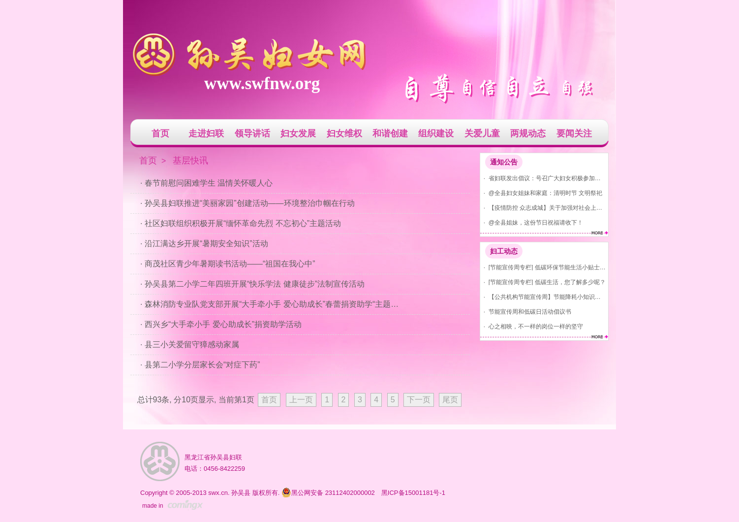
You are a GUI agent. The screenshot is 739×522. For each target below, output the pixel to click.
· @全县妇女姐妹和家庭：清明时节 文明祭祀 (541, 193)
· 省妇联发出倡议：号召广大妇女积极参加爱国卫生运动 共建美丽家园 (543, 178)
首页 (160, 133)
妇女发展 (298, 133)
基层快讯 (190, 160)
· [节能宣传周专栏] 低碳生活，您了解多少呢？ (543, 282)
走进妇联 (206, 133)
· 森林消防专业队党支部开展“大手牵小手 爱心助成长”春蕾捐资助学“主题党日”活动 (272, 304)
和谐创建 (390, 133)
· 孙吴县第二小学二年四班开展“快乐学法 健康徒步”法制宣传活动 (252, 284)
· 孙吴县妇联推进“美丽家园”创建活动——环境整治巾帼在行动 (247, 203)
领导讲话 (252, 133)
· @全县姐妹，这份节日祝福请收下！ (531, 222)
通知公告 (504, 162)
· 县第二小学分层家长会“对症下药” (200, 364)
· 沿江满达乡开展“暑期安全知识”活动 (204, 243)
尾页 (450, 399)
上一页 (301, 399)
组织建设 (436, 133)
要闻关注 (574, 133)
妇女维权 (344, 133)
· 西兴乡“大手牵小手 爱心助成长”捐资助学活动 (221, 324)
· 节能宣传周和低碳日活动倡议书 (525, 311)
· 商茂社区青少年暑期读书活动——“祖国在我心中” (227, 264)
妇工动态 (504, 251)
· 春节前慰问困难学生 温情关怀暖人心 (206, 183)
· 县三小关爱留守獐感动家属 (189, 344)
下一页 (419, 399)
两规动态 (528, 133)
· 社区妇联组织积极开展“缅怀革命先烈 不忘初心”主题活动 (240, 223)
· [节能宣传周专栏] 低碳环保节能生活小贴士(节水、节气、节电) (543, 267)
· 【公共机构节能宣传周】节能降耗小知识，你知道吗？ (543, 297)
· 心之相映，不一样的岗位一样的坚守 (531, 326)
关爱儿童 (482, 133)
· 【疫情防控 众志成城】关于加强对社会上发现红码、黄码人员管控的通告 (543, 207)
